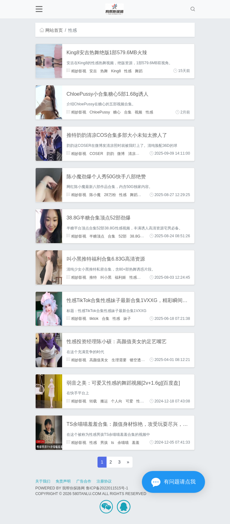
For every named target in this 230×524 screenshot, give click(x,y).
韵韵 (110, 153)
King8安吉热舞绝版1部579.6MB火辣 (107, 52)
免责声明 (63, 481)
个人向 (116, 401)
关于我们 (42, 481)
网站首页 (51, 30)
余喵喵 (123, 442)
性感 (128, 71)
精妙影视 (76, 71)
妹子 (127, 318)
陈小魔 (95, 195)
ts (112, 442)
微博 (121, 153)
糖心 (117, 112)
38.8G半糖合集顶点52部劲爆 (99, 217)
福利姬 (120, 277)
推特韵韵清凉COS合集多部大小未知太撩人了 (117, 135)
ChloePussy (99, 112)
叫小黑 (106, 277)
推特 (93, 277)
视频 (138, 112)
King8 (116, 71)
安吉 (93, 71)
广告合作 (83, 481)
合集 (128, 112)
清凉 (132, 153)
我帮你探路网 (73, 488)
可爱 (129, 401)
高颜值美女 (98, 360)
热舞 (104, 71)
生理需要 (119, 360)
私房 (144, 195)
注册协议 (104, 481)
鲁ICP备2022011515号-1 (107, 488)
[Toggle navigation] (39, 9)
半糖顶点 (96, 236)
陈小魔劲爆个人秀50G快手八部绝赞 (106, 176)
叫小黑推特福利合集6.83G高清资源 (106, 259)
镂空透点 (137, 360)
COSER (96, 153)
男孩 (104, 442)
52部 (122, 236)
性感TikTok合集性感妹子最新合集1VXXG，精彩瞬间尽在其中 (134, 300)
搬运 (104, 401)
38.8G (135, 236)
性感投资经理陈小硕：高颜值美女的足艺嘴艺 (117, 341)
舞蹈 (138, 71)
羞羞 (135, 442)
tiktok (93, 318)
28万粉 (110, 195)
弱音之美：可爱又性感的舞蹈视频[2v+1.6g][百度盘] (123, 383)
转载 (93, 401)
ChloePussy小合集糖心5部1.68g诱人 (107, 94)
